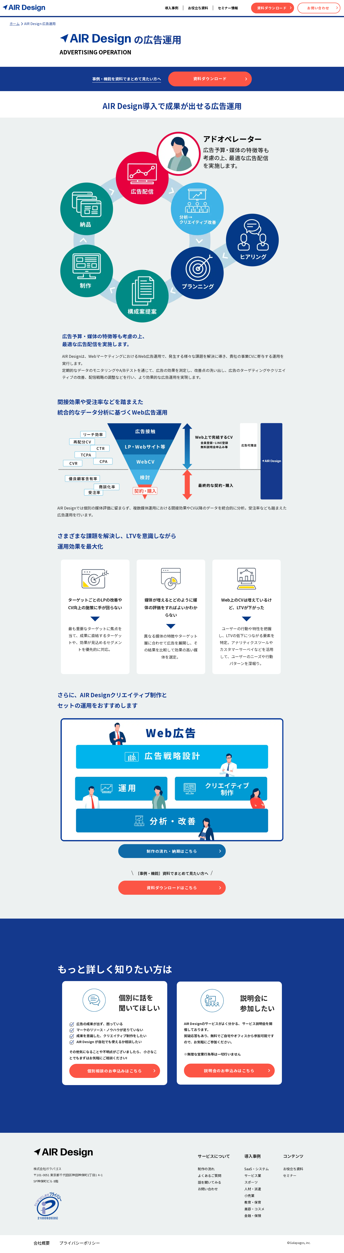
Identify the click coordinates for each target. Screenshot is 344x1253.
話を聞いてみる (209, 1184)
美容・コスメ (254, 1211)
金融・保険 (252, 1217)
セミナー (289, 1177)
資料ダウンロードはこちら (183, 889)
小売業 (249, 1197)
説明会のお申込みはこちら (236, 1072)
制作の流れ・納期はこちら (183, 851)
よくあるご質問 (209, 1177)
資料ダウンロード (274, 7)
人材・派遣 (252, 1191)
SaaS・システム (256, 1171)
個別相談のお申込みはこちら (121, 1073)
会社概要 (41, 1245)
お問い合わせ (322, 7)
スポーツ (251, 1184)
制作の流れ (206, 1171)
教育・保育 (252, 1204)
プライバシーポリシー (79, 1245)
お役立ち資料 (293, 1171)
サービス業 (252, 1177)
